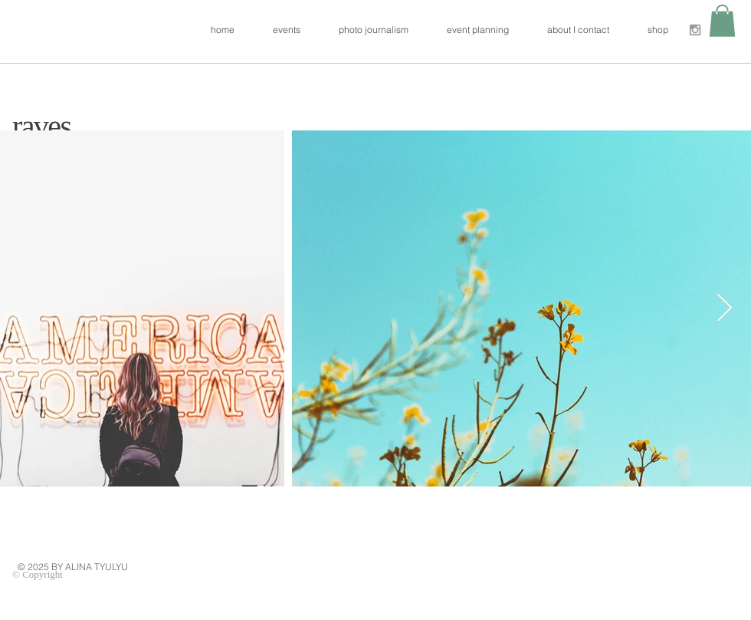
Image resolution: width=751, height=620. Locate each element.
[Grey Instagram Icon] (695, 30)
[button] (722, 21)
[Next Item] (724, 309)
